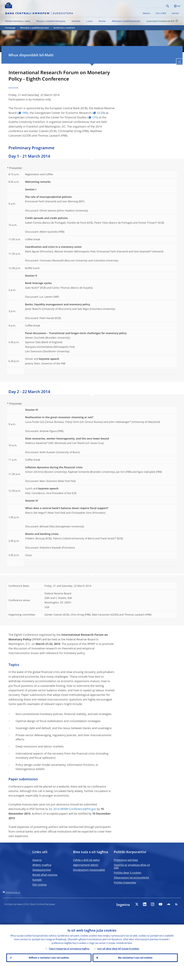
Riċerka (102, 21)
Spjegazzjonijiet (41, 869)
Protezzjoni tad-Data (126, 860)
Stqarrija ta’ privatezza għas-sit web (132, 866)
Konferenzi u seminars (64, 27)
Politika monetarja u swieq (17, 21)
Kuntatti (37, 879)
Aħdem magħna (41, 865)
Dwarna (146, 13)
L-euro (89, 21)
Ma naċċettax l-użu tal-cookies (135, 957)
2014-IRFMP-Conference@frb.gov (74, 809)
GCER (100, 113)
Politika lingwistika (125, 882)
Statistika (76, 21)
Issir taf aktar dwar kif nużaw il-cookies (118, 948)
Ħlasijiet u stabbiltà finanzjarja (50, 21)
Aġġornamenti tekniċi (85, 865)
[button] (172, 6)
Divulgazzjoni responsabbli (89, 869)
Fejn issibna (39, 884)
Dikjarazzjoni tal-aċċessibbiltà (131, 877)
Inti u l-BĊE (161, 13)
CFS (94, 117)
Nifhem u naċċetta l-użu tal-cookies (49, 957)
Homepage (10, 27)
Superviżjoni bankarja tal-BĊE (162, 20)
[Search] (151, 6)
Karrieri (175, 13)
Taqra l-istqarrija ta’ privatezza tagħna (69, 948)
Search (167, 6)
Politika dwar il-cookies (127, 872)
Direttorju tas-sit (13, 892)
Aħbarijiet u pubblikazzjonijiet (126, 21)
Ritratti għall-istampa (44, 874)
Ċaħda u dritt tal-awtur (86, 860)
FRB (24, 113)
